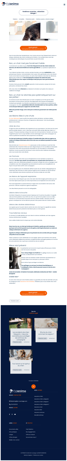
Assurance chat (38, 407)
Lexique (11, 434)
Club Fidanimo (29, 429)
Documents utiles (13, 429)
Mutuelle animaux (38, 415)
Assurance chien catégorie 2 (41, 404)
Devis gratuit (33, 48)
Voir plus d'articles (33, 380)
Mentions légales (28, 455)
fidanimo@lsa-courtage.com (18, 401)
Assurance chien (38, 396)
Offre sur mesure (30, 434)
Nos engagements (30, 432)
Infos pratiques (13, 432)
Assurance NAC (38, 409)
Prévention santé (15, 301)
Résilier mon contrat (14, 440)
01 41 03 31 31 (13, 404)
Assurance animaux (39, 412)
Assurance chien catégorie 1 (41, 401)
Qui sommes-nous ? (31, 437)
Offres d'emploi (13, 437)
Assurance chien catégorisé (41, 399)
